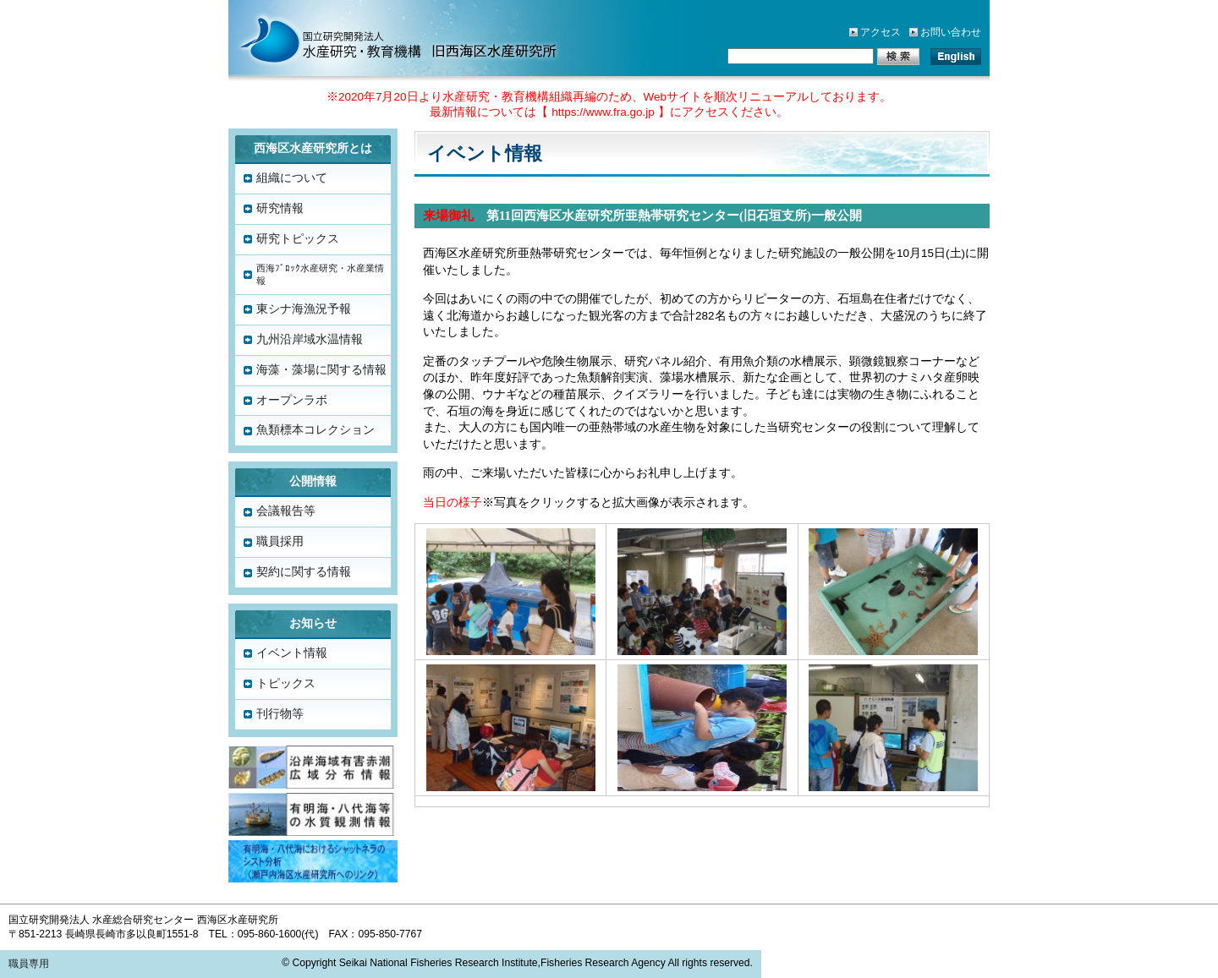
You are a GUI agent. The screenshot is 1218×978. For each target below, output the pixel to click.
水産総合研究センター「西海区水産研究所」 (380, 38)
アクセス (880, 32)
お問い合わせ (950, 32)
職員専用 (28, 964)
